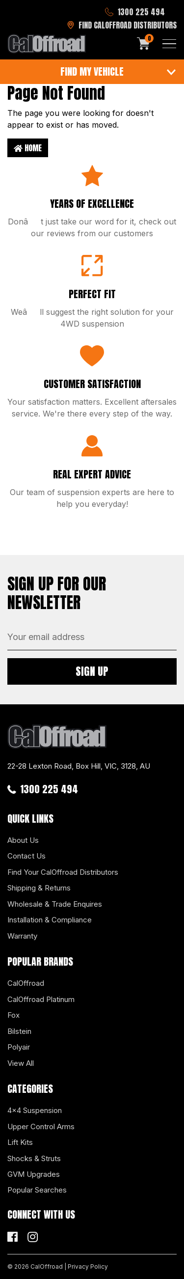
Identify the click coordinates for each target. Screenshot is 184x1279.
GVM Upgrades (33, 1174)
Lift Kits (20, 1142)
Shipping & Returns (39, 887)
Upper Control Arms (41, 1126)
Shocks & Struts (34, 1158)
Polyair (18, 1047)
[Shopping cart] (144, 44)
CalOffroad (25, 983)
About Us (23, 840)
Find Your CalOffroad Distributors (62, 872)
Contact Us (26, 856)
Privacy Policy (88, 1266)
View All (20, 1063)
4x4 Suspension (34, 1110)
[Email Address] (92, 637)
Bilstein (19, 1031)
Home (28, 148)
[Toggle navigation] (169, 44)
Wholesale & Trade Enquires (54, 904)
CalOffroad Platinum (41, 999)
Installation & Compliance (49, 919)
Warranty (22, 936)
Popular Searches (37, 1190)
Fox (13, 1015)
